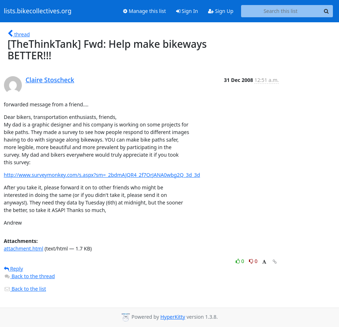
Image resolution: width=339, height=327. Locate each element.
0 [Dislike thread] (253, 261)
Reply (13, 268)
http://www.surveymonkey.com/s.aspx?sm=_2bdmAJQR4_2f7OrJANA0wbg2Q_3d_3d (102, 174)
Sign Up (221, 11)
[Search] (326, 11)
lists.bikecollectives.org (38, 11)
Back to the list (25, 288)
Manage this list (144, 11)
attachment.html (23, 248)
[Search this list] (280, 11)
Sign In (187, 11)
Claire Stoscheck (49, 79)
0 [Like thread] (240, 261)
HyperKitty (172, 316)
